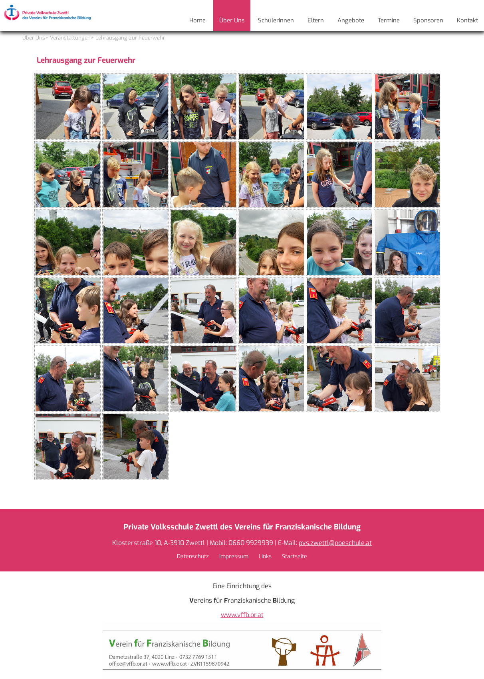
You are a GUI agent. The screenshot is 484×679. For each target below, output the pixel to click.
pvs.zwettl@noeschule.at (335, 543)
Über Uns (33, 37)
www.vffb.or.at (242, 615)
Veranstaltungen (70, 37)
